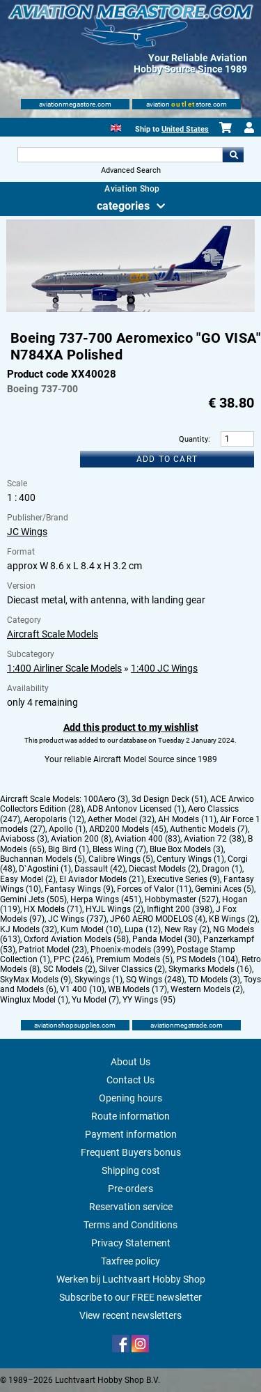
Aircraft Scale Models (52, 634)
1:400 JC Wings (164, 668)
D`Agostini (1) (45, 869)
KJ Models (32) (28, 929)
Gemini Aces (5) (224, 889)
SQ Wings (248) (155, 979)
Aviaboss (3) (23, 839)
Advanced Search (131, 170)
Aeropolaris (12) (54, 819)
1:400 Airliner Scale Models (64, 668)
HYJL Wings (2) (114, 909)
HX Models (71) (53, 909)
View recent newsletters (130, 1315)
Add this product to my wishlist (130, 727)
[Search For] (120, 154)
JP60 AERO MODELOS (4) (157, 919)
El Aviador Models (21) (101, 879)
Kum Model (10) (91, 929)
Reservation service (131, 1206)
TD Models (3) (214, 979)
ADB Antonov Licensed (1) (135, 809)
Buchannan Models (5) (42, 859)
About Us (130, 1061)
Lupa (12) (143, 929)
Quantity (193, 439)
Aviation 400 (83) (147, 839)
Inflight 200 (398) (179, 909)
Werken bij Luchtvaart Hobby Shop (130, 1279)
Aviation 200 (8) (81, 839)
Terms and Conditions (130, 1224)
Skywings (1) (98, 979)
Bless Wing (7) (119, 849)
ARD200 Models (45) (127, 829)
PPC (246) (73, 959)
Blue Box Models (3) (186, 849)
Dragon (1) (222, 869)
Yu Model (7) (95, 1000)
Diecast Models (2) (163, 869)
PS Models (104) (207, 959)
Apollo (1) (67, 829)
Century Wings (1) (190, 859)
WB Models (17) (137, 989)
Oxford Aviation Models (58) (76, 939)
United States (185, 129)
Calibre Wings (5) (120, 859)
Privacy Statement (131, 1242)
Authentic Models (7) (209, 829)
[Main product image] (130, 309)
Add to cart (167, 459)
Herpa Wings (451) (105, 899)
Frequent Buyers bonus (131, 1152)
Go (233, 154)
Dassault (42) (99, 869)
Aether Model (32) (121, 819)
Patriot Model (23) (53, 949)
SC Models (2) (69, 969)
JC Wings (27, 531)
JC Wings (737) (77, 919)
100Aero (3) (106, 799)
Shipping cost (131, 1170)
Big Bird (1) (68, 849)
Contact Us (130, 1079)
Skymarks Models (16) (210, 969)
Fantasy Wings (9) (79, 889)
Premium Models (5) (134, 959)
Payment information (131, 1134)
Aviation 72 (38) (214, 839)
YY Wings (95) (148, 1000)
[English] (116, 126)
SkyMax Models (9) (35, 979)
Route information (130, 1116)
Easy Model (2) (28, 879)
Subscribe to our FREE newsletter (130, 1297)
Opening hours (130, 1098)
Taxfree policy (130, 1261)
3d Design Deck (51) (169, 799)
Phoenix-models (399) (131, 949)
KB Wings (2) (233, 919)
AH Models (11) (187, 819)
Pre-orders (130, 1188)
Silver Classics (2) (132, 969)
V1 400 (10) (82, 989)
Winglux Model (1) (34, 1000)
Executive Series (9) (184, 879)
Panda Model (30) (166, 939)
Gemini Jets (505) (33, 899)
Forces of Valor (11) (154, 889)
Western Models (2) (207, 989)
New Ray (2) (186, 929)
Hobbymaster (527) (182, 899)
